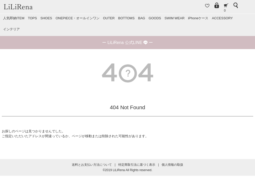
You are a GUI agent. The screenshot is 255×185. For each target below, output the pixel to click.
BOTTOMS (126, 18)
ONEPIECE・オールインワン (78, 18)
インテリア (11, 29)
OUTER (109, 18)
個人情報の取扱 (172, 164)
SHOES (46, 18)
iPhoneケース (198, 18)
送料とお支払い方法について (92, 164)
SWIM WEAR (174, 18)
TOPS (32, 18)
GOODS (155, 18)
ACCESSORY (222, 18)
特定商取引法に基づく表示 (136, 164)
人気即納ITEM (13, 18)
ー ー (127, 42)
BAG (141, 18)
